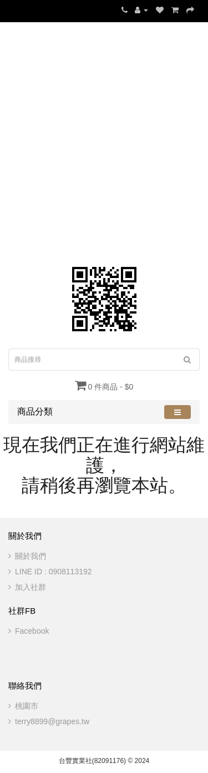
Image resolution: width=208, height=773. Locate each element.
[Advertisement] (104, 140)
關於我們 (30, 556)
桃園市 (26, 705)
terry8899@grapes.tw (52, 721)
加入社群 (30, 587)
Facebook (32, 631)
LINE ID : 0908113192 (53, 571)
